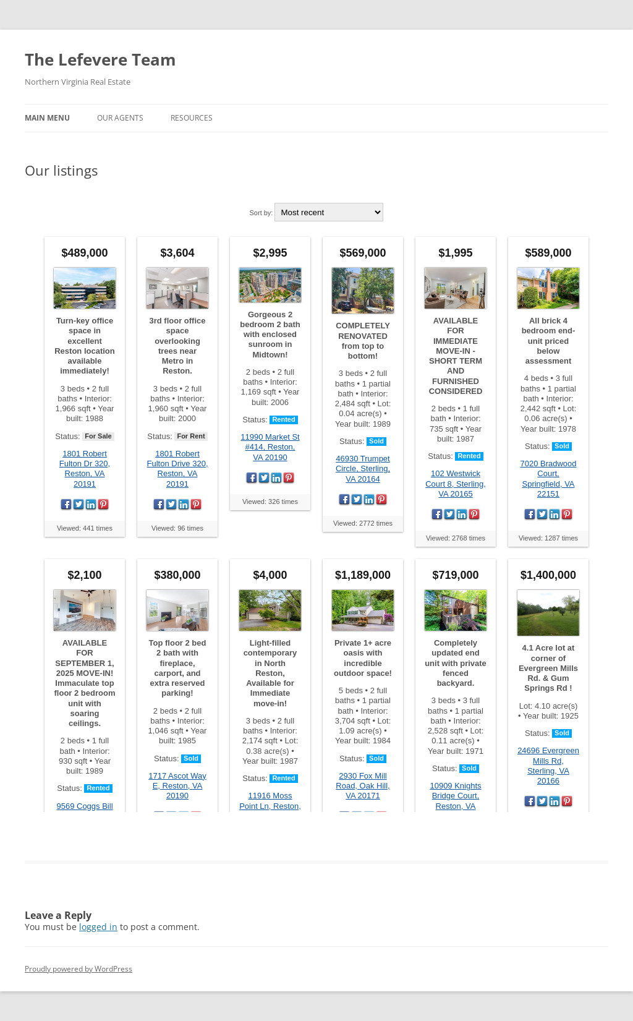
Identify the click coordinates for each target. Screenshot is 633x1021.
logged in (98, 927)
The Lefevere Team (100, 59)
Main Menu (47, 118)
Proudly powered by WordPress (78, 968)
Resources (192, 118)
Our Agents (120, 118)
